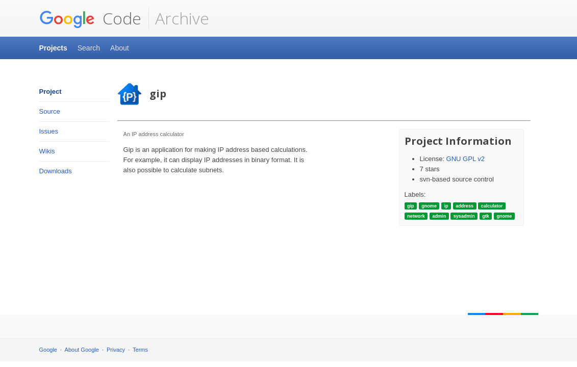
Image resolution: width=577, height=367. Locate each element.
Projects (53, 48)
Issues (49, 131)
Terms (140, 350)
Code (90, 18)
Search (89, 48)
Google (48, 350)
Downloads (55, 171)
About (119, 48)
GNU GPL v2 (465, 159)
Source (49, 111)
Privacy (116, 350)
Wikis (47, 151)
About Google (82, 350)
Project (50, 91)
